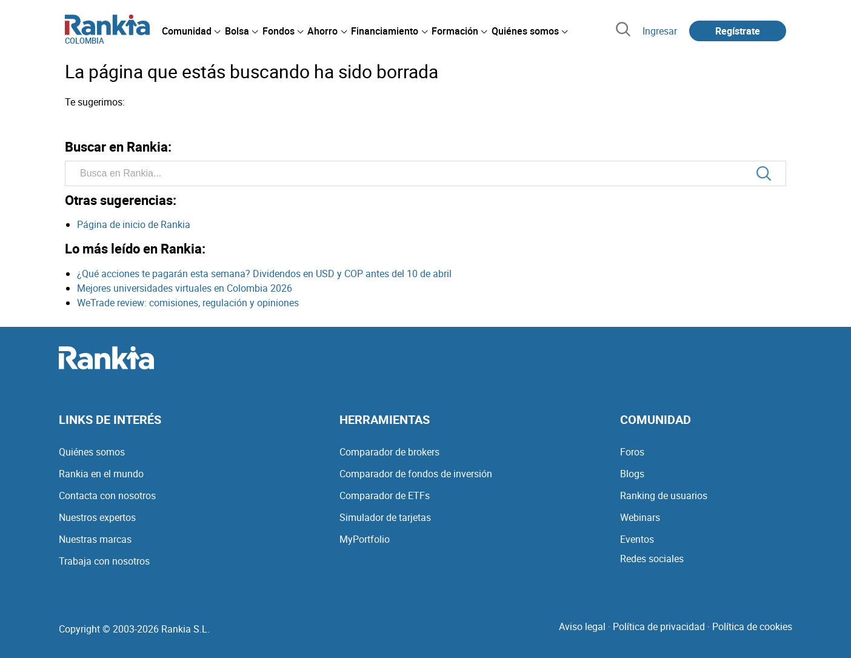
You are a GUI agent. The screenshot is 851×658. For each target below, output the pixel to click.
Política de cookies (752, 626)
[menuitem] (190, 31)
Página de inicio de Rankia (133, 224)
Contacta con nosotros (107, 495)
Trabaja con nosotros (104, 561)
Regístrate (737, 31)
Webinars (640, 517)
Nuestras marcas (95, 539)
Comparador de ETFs (384, 495)
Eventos (637, 539)
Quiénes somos (92, 451)
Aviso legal (582, 626)
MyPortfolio (364, 539)
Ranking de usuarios (663, 495)
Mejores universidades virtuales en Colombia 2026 (184, 288)
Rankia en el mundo (101, 473)
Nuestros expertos (97, 517)
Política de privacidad (659, 626)
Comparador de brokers (389, 451)
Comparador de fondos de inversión (415, 473)
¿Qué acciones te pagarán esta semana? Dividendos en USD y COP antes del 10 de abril (264, 273)
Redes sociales (652, 558)
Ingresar (659, 31)
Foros (632, 451)
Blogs (632, 473)
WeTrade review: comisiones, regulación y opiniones (188, 302)
